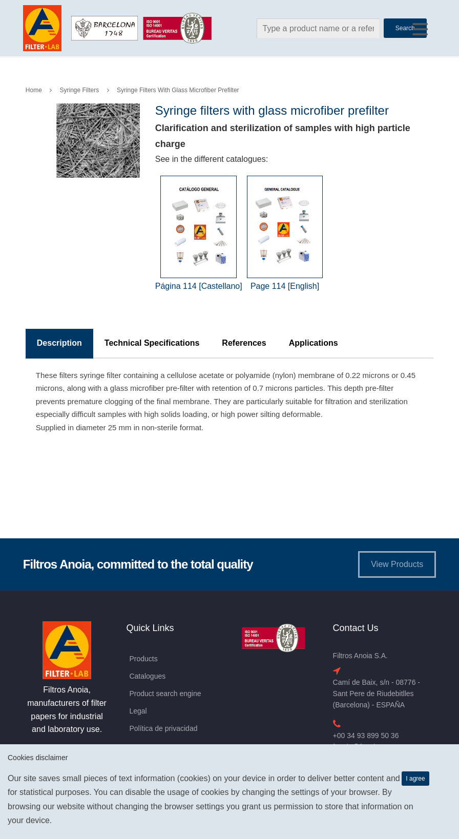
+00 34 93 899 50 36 (366, 735)
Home (34, 90)
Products (143, 659)
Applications (313, 343)
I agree (415, 778)
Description (59, 343)
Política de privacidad (163, 728)
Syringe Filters (79, 90)
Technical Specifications (152, 343)
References (244, 343)
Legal (138, 711)
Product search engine (165, 693)
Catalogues (147, 676)
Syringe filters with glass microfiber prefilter (178, 90)
